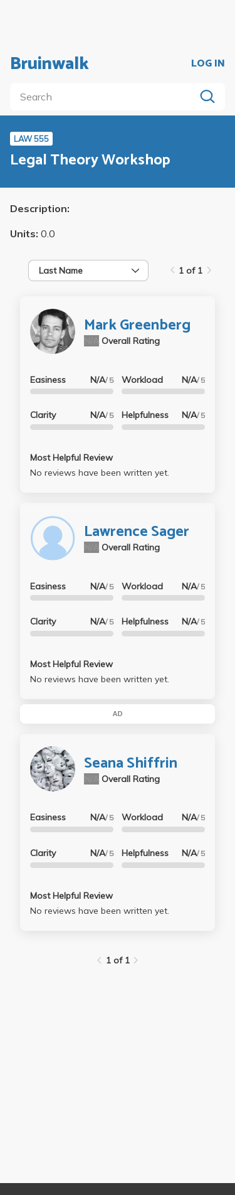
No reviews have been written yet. (99, 472)
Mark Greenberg (137, 325)
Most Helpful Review (71, 457)
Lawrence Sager (136, 532)
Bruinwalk (49, 64)
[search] (105, 96)
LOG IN (208, 64)
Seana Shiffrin (130, 763)
